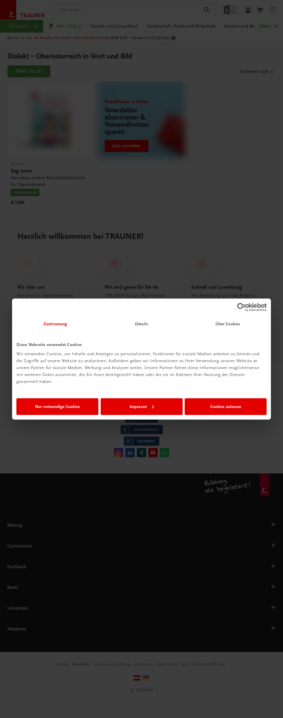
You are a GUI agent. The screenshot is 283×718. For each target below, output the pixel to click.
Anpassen (141, 406)
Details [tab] (141, 323)
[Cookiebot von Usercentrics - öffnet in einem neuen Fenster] (241, 307)
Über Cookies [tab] (227, 323)
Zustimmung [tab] (55, 323)
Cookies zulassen (225, 406)
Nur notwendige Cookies (57, 406)
